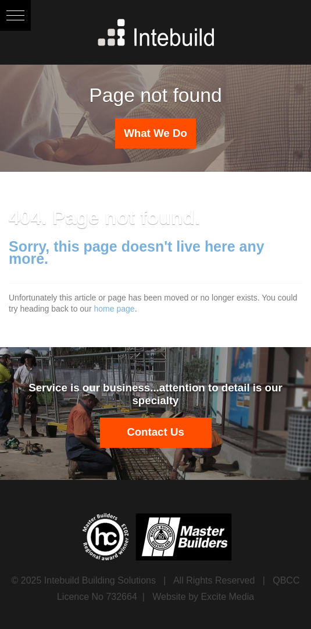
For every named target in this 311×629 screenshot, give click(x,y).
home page (114, 308)
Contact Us (155, 432)
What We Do (155, 133)
